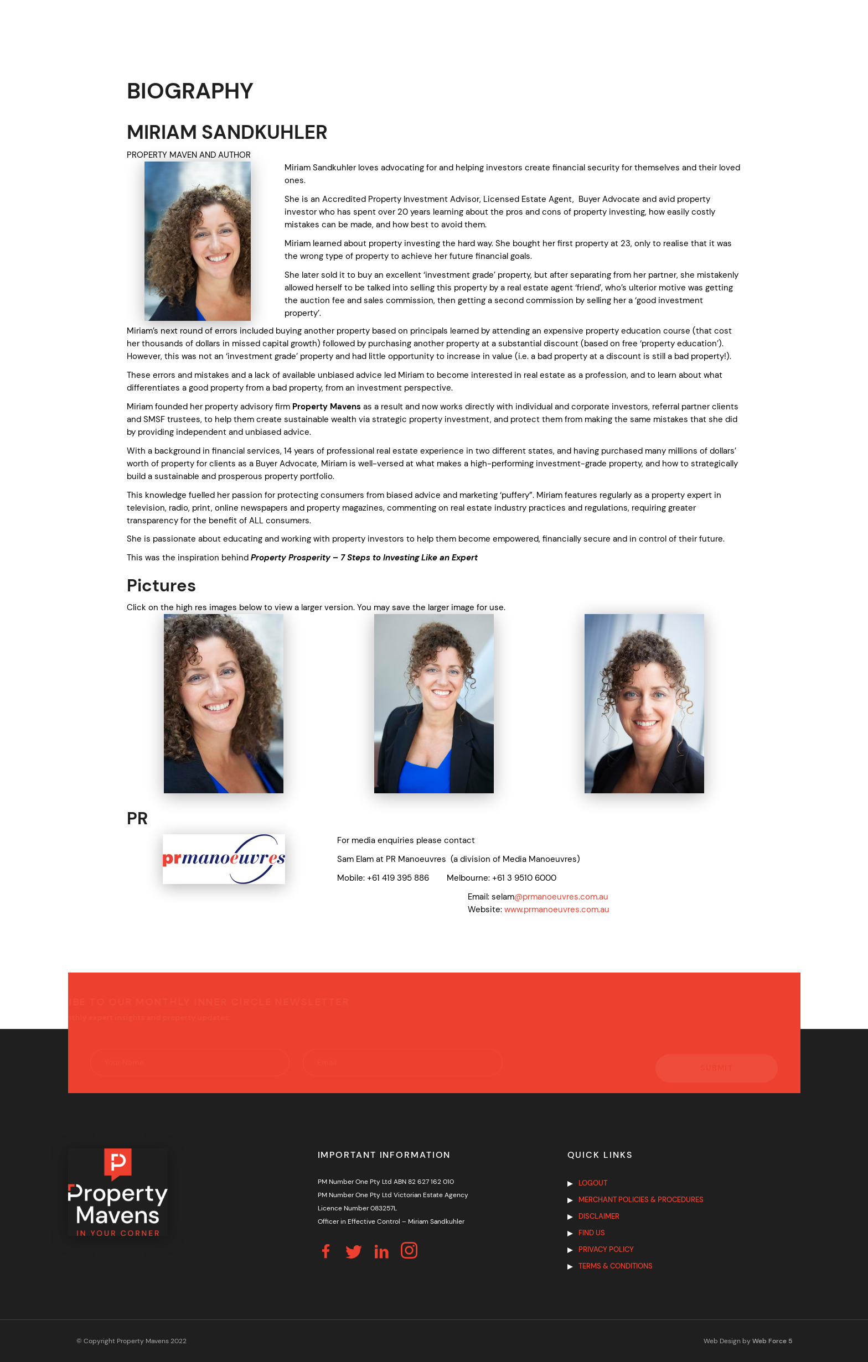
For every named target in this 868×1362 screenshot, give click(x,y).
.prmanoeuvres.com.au (565, 909)
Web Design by (748, 1341)
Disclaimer (598, 1216)
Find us (591, 1233)
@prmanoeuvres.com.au (561, 896)
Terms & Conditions (615, 1266)
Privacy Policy (606, 1249)
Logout (592, 1183)
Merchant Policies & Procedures (641, 1199)
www (513, 909)
